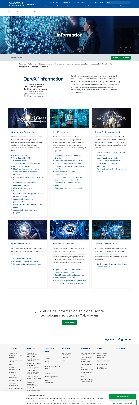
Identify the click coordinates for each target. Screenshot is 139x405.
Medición (47, 361)
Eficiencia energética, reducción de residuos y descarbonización (34, 372)
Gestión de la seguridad (21, 166)
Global (101, 2)
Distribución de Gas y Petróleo (15, 356)
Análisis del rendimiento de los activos (69, 163)
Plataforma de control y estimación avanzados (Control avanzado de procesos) (26, 171)
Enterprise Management (106, 243)
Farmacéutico (13, 377)
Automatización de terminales (107, 158)
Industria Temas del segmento (86, 358)
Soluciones (59, 6)
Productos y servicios (73, 6)
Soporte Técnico (102, 353)
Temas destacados (102, 6)
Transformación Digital (86, 370)
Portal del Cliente (93, 2)
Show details (102, 401)
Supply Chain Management (107, 132)
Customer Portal (102, 364)
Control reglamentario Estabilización (68, 177)
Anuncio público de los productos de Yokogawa (52, 377)
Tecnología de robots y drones (86, 375)
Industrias (48, 6)
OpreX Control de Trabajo (22, 259)
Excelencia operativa (33, 368)
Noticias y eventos (55, 2)
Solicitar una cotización (121, 58)
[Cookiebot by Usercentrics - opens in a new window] (12, 401)
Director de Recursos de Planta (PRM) (68, 188)
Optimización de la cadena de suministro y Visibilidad (34, 378)
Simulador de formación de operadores (27, 264)
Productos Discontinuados (102, 368)
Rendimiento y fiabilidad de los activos (34, 364)
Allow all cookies (123, 384)
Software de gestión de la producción (26, 163)
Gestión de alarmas (20, 161)
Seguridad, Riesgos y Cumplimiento (33, 360)
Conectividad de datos (21, 191)
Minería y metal (13, 375)
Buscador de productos (104, 360)
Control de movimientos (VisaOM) (109, 161)
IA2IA (81, 367)
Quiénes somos (66, 2)
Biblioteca (88, 6)
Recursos (65, 357)
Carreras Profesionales (79, 2)
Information (48, 356)
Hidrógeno (12, 372)
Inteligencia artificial (86, 372)
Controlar (47, 358)
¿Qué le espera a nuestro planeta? (87, 354)
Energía (11, 367)
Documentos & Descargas (66, 354)
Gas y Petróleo (13, 353)
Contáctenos (124, 6)
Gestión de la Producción (22, 132)
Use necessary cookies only (122, 390)
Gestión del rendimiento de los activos (69, 161)
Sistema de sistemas (86, 364)
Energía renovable (14, 370)
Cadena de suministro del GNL (16, 361)
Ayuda (114, 6)
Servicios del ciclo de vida (52, 371)
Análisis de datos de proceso (65, 278)
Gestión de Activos (61, 132)
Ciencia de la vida (50, 373)
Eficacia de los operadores (22, 188)
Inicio (13, 12)
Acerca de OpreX (85, 362)
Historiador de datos (20, 155)
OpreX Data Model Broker (64, 272)
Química (11, 364)
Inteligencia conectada (63, 243)
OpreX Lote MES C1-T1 (21, 158)
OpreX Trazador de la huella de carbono (69, 275)
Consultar (47, 364)
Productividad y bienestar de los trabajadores (32, 354)
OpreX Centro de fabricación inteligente (69, 269)
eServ (57, 185)
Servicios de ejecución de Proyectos (52, 367)
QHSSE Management (20, 243)
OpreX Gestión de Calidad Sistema (25, 261)
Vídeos (64, 360)
